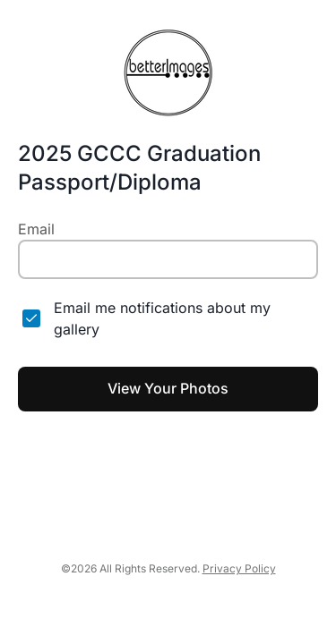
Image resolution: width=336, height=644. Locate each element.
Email (36, 229)
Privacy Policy (239, 568)
